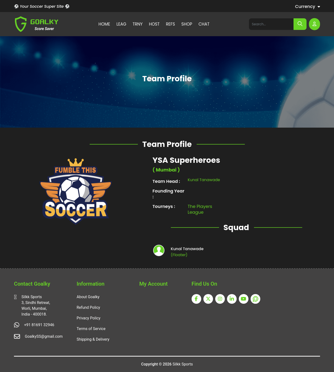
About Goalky (88, 297)
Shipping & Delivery (93, 339)
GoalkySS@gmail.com (44, 336)
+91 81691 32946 (39, 325)
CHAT (204, 24)
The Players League (200, 219)
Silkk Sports (183, 364)
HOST (154, 24)
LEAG (121, 24)
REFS (170, 24)
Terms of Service (91, 328)
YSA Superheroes (186, 170)
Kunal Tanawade (204, 190)
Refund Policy (88, 307)
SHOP (186, 24)
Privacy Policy (88, 318)
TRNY (137, 24)
